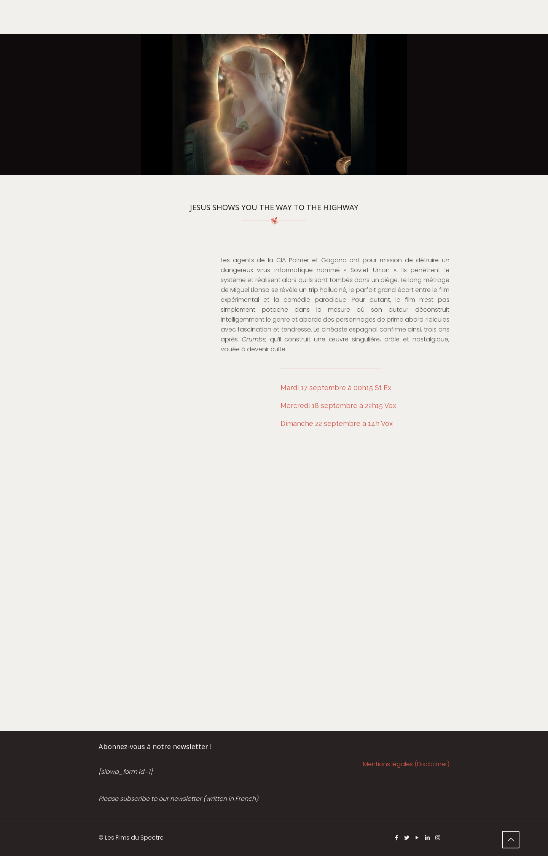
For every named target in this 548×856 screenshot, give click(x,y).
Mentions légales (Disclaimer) (406, 764)
